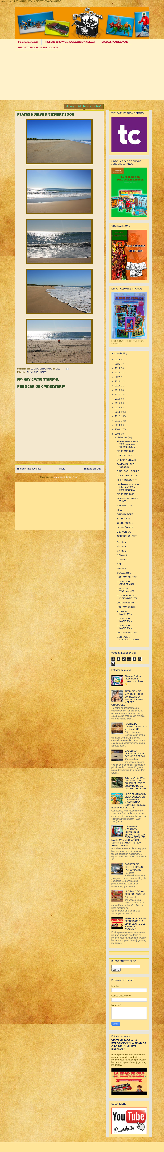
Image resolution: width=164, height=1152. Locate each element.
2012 (117, 416)
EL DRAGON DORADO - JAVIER (128, 638)
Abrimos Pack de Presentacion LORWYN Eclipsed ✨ (134, 680)
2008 (117, 434)
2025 (117, 364)
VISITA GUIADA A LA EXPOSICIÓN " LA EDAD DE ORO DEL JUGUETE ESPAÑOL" (135, 923)
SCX (119, 564)
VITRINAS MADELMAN (124, 612)
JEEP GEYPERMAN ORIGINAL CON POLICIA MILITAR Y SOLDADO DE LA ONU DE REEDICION (135, 783)
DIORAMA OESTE (126, 607)
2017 (117, 394)
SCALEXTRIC (124, 572)
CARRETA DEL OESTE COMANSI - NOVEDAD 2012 (135, 867)
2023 (117, 372)
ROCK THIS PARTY (127, 475)
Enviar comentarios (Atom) (65, 477)
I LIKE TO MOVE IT (126, 480)
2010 (117, 425)
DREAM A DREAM (126, 460)
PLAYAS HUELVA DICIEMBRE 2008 (127, 597)
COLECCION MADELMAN (124, 619)
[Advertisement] (82, 77)
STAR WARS (123, 518)
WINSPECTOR (124, 505)
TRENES (121, 568)
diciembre (123, 437)
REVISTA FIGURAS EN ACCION (38, 47)
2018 (117, 390)
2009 (117, 429)
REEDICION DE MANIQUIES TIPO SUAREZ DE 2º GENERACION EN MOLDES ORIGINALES (127, 698)
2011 (117, 420)
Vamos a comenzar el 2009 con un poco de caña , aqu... (127, 444)
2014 (117, 407)
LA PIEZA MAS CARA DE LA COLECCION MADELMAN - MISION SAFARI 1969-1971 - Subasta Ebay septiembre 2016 (129, 801)
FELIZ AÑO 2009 (125, 451)
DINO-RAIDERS (125, 514)
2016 (117, 398)
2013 (117, 412)
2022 (117, 377)
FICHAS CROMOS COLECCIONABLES (69, 41)
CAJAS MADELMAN (114, 41)
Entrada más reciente (29, 468)
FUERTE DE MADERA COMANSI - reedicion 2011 (136, 727)
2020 (117, 381)
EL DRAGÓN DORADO (42, 369)
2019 (117, 385)
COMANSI (122, 555)
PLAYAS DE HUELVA (37, 372)
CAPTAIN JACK (125, 455)
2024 (117, 368)
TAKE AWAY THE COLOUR (125, 465)
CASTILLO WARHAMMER (125, 590)
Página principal (28, 41)
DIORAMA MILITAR (127, 577)
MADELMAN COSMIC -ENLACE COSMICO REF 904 (135, 754)
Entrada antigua (92, 468)
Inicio (62, 468)
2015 (117, 403)
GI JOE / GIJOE (125, 523)
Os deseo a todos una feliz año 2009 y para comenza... (128, 487)
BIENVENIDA (124, 531)
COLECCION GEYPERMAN (125, 583)
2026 (117, 359)
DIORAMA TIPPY (125, 602)
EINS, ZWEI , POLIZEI (128, 471)
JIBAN (120, 510)
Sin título (121, 542)
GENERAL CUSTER (127, 536)
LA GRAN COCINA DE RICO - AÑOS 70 (135, 892)
